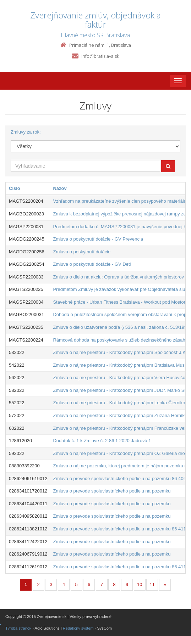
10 (139, 584)
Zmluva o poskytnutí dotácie (81, 251)
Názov (59, 188)
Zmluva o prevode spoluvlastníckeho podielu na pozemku (111, 491)
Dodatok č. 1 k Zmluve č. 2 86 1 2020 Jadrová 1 (102, 440)
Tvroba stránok (18, 628)
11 (152, 584)
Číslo (14, 188)
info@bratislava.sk (100, 56)
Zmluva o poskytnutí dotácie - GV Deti (92, 264)
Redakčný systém (78, 628)
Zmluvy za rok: (26, 132)
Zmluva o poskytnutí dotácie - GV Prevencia (98, 239)
